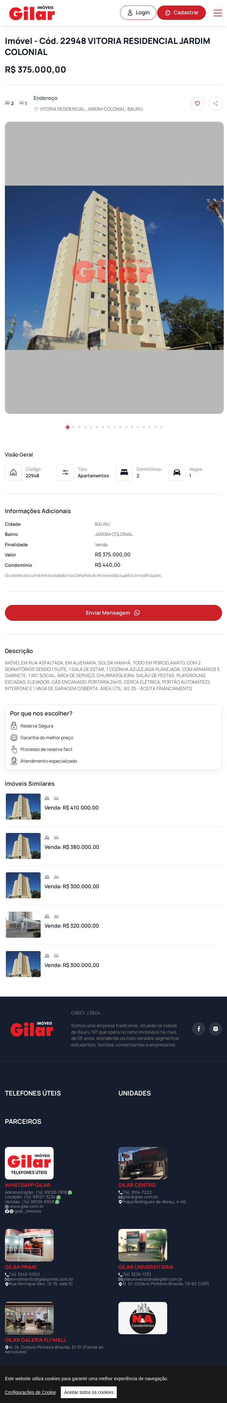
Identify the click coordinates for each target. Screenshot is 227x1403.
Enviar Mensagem (113, 612)
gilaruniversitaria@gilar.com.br (152, 1279)
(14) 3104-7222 (137, 1192)
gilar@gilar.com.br (140, 1196)
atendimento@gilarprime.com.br (41, 1279)
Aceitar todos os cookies (89, 1392)
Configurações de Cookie (30, 1392)
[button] (67, 427)
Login (138, 12)
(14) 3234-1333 (136, 1274)
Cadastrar (182, 12)
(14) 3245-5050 (24, 1274)
